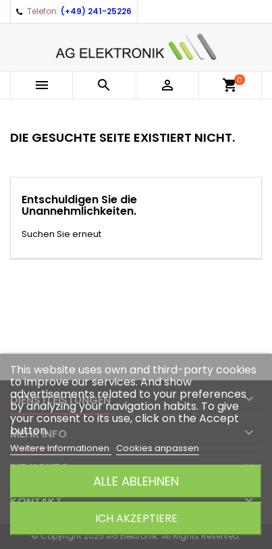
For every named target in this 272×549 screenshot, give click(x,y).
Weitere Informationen (60, 448)
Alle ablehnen (136, 481)
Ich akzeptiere (136, 518)
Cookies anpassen (157, 448)
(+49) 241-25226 (96, 11)
